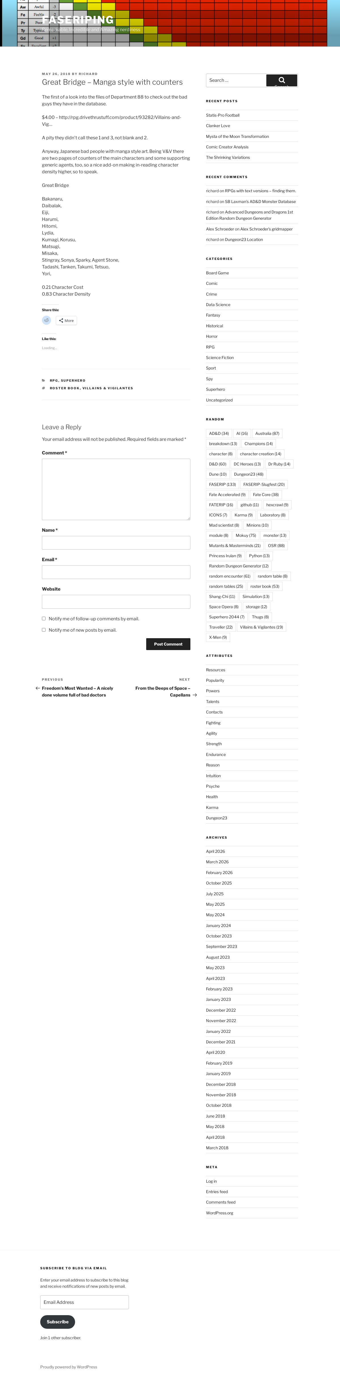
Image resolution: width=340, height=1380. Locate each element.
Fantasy (213, 315)
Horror (212, 336)
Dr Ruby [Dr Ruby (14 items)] (279, 464)
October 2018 (218, 1105)
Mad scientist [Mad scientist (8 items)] (224, 525)
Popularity (215, 680)
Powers (213, 690)
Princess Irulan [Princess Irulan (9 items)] (225, 555)
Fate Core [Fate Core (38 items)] (266, 494)
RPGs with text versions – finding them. (260, 190)
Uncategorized (219, 400)
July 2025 (215, 893)
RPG (54, 381)
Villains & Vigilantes (108, 388)
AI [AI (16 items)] (242, 433)
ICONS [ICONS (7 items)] (218, 514)
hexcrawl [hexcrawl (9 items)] (277, 504)
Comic (212, 283)
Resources (215, 669)
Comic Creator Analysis (227, 146)
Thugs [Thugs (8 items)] (260, 616)
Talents (212, 701)
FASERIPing (78, 20)
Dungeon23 (216, 817)
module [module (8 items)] (218, 535)
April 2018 (215, 1137)
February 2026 (219, 872)
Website (51, 589)
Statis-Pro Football (222, 115)
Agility (211, 733)
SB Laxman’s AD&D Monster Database (260, 201)
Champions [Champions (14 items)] (259, 443)
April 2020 (215, 1052)
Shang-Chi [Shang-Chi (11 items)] (222, 596)
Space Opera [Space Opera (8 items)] (224, 606)
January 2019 (218, 1073)
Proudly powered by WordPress (68, 1366)
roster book (65, 388)
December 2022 (221, 1010)
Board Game (217, 272)
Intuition (213, 775)
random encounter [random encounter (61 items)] (229, 576)
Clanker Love (218, 125)
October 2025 (219, 883)
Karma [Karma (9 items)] (244, 514)
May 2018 (215, 1126)
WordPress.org (219, 1212)
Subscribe (58, 1322)
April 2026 (215, 851)
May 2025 (215, 904)
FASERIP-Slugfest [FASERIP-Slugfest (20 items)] (264, 484)
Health (212, 796)
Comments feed (220, 1202)
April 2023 (215, 978)
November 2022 (221, 1020)
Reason (213, 764)
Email (49, 559)
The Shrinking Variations (228, 157)
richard (88, 74)
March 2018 (217, 1147)
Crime (211, 294)
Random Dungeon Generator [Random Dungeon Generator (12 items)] (239, 565)
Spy (209, 378)
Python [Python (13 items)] (259, 555)
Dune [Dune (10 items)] (218, 474)
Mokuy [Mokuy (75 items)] (246, 535)
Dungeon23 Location (244, 239)
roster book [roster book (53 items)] (264, 586)
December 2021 (220, 1041)
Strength (214, 743)
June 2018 (215, 1116)
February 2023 (219, 988)
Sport (211, 368)
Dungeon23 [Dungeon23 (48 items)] (249, 474)
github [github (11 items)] (250, 504)
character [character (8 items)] (221, 453)
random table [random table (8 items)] (273, 576)
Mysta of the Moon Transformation (237, 136)
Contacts (214, 712)
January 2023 (218, 999)
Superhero (73, 381)
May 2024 (215, 914)
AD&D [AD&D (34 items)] (219, 433)
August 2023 (218, 957)
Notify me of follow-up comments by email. (94, 618)
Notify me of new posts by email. (82, 630)
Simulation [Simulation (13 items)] (256, 596)
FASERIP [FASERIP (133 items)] (222, 484)
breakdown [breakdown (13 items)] (223, 443)
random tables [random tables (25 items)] (226, 586)
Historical (214, 325)
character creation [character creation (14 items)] (260, 453)
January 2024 (218, 925)
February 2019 (219, 1063)
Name (50, 530)
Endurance (216, 754)
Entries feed (217, 1191)
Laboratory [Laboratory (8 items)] (273, 514)
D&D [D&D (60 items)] (217, 464)
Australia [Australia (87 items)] (267, 433)
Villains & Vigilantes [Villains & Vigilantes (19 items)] (261, 627)
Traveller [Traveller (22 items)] (221, 627)
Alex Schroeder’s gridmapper (266, 229)
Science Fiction (220, 357)
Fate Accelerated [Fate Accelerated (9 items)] (227, 494)
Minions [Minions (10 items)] (257, 525)
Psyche (213, 786)
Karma (212, 807)
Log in (211, 1181)
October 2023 (219, 935)
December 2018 (221, 1084)
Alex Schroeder (220, 229)
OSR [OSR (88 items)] (276, 545)
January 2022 (218, 1031)
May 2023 (215, 967)
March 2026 (217, 861)
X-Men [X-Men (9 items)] (218, 637)
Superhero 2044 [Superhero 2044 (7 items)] (227, 616)
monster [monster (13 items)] (275, 535)
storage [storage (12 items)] (256, 606)
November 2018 (221, 1094)
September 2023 (221, 946)
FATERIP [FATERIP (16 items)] (221, 504)
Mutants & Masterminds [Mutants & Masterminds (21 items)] (235, 545)
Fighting (213, 722)
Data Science (218, 304)
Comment (54, 453)
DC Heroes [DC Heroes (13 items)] (247, 464)
